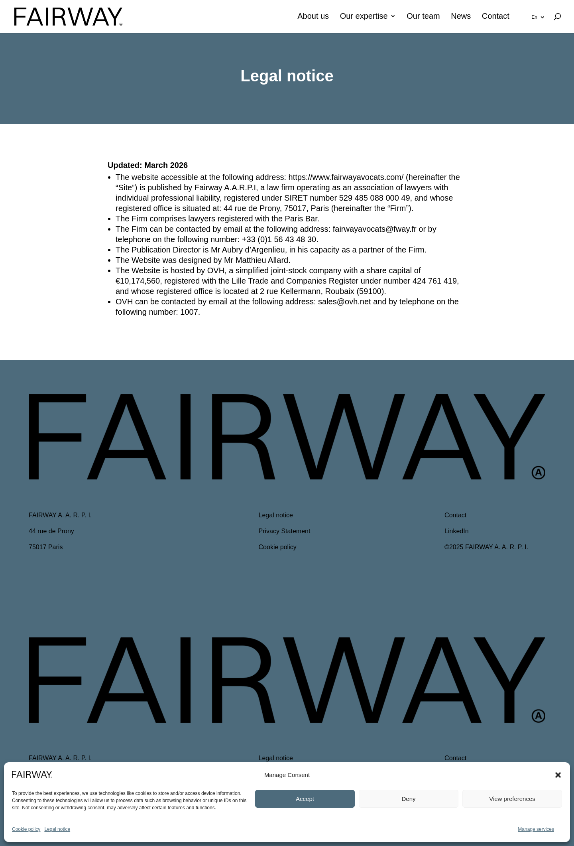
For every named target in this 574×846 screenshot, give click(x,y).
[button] (558, 775)
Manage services (536, 829)
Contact (495, 16)
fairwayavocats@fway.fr (375, 229)
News (461, 16)
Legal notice (57, 829)
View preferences (512, 798)
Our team (423, 16)
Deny (408, 798)
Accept (305, 798)
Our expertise (364, 16)
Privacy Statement (285, 531)
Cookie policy (26, 829)
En (534, 17)
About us (313, 16)
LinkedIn (456, 531)
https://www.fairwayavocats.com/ (346, 177)
